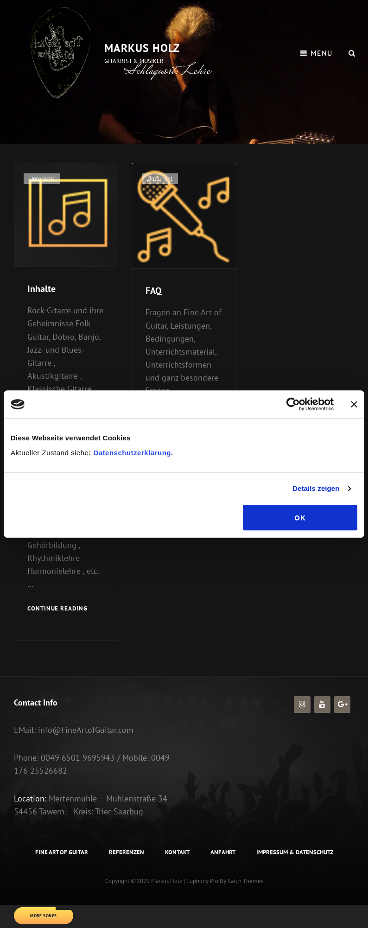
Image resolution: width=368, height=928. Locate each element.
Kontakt (177, 852)
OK (300, 517)
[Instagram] (302, 704)
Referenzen (126, 852)
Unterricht (41, 179)
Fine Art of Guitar (61, 852)
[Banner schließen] (354, 404)
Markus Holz (142, 48)
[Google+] (342, 704)
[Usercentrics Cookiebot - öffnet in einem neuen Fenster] (293, 404)
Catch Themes (245, 881)
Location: (30, 798)
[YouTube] (322, 704)
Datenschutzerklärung (131, 453)
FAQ (153, 291)
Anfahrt (222, 852)
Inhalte (41, 289)
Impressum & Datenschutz (294, 852)
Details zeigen (315, 488)
